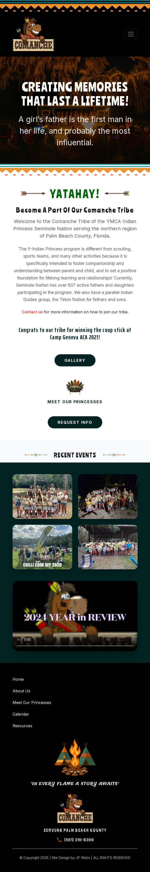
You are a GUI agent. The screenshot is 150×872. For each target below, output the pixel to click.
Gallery (74, 360)
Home (18, 679)
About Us (21, 690)
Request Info (75, 422)
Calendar (21, 714)
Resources (22, 725)
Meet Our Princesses (32, 702)
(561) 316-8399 (79, 839)
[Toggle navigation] (131, 34)
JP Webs (83, 858)
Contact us (33, 311)
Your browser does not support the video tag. (75, 616)
